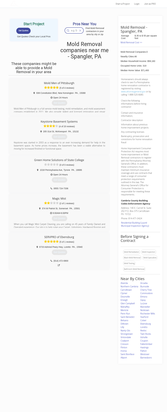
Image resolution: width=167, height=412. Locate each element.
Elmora (143, 296)
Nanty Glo (125, 330)
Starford (144, 316)
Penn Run (125, 313)
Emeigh (124, 300)
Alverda (124, 283)
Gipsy (143, 300)
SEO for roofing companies (121, 400)
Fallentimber (146, 344)
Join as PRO (150, 4)
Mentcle (124, 310)
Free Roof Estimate (42, 396)
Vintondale (126, 337)
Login (136, 4)
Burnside (144, 286)
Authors (113, 393)
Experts (71, 389)
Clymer (124, 293)
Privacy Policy (116, 389)
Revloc (143, 330)
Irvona (124, 350)
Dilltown (124, 323)
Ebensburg (145, 323)
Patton (143, 350)
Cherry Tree (146, 289)
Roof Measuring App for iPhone (81, 396)
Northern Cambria (129, 286)
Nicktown (144, 310)
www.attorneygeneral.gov (133, 91)
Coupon (144, 340)
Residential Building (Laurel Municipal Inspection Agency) (135, 224)
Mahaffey (125, 306)
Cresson (124, 344)
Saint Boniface (127, 354)
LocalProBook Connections (121, 396)
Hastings (144, 347)
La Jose (143, 303)
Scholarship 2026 (117, 386)
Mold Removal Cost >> (131, 42)
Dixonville (125, 296)
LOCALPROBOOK (28, 3)
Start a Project (123, 4)
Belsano (124, 320)
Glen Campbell (128, 303)
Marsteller (145, 306)
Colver (143, 320)
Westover (144, 354)
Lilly (122, 327)
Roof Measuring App (76, 393)
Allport (124, 357)
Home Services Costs (43, 386)
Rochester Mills (147, 313)
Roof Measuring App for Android (81, 400)
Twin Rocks (145, 333)
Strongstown (127, 333)
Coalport (125, 340)
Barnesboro (146, 357)
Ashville (144, 337)
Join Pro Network (75, 386)
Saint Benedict (127, 316)
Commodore (146, 293)
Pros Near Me (39, 389)
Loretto (143, 327)
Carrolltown (126, 289)
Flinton (124, 347)
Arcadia (144, 283)
